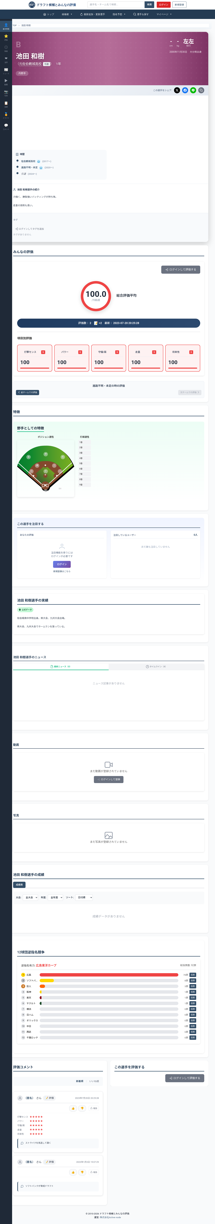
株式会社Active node (110, 1222)
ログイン (163, 4)
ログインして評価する (180, 269)
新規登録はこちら (69, 572)
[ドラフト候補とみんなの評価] (57, 4)
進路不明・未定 (39, 167)
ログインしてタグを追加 (39, 229)
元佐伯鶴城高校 (40, 64)
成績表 (29, 889)
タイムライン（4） (159, 669)
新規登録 (179, 4)
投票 (193, 979)
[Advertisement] (113, 120)
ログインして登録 (113, 784)
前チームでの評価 (39, 393)
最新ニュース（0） (68, 669)
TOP (22, 25)
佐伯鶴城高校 (38, 161)
